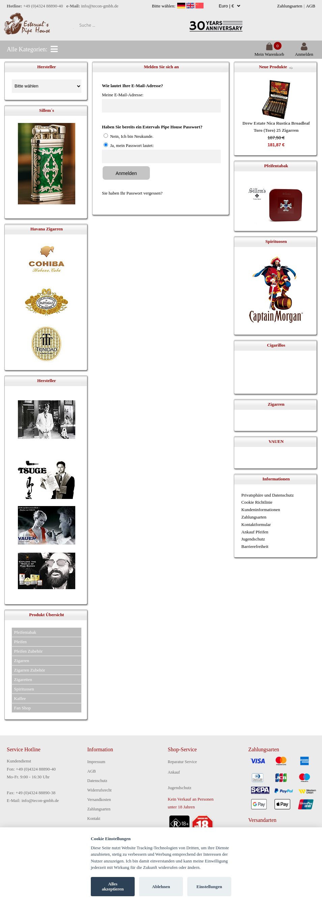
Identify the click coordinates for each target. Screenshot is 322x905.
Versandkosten (99, 799)
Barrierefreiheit (254, 546)
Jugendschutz (253, 539)
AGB (310, 5)
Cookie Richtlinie (256, 502)
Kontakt (94, 818)
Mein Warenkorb (269, 51)
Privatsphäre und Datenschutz (267, 495)
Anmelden (304, 51)
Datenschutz (97, 780)
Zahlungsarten (289, 5)
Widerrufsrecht (99, 790)
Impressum (96, 761)
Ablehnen (161, 886)
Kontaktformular (256, 524)
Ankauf (174, 772)
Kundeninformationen (260, 509)
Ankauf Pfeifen (254, 531)
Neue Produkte (273, 66)
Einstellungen (209, 886)
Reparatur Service (182, 761)
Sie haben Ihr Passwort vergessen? (132, 193)
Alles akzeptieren (113, 886)
